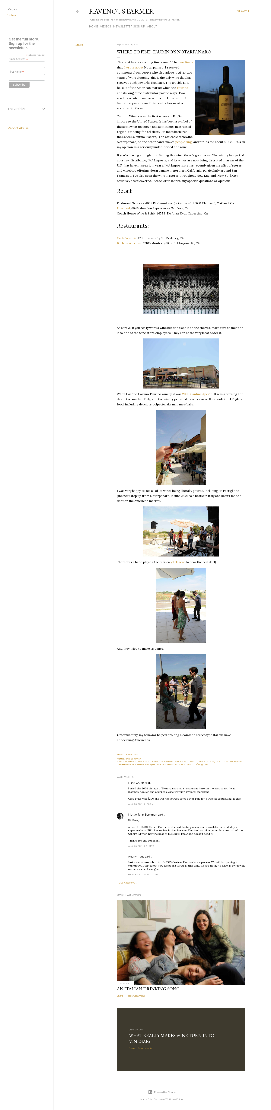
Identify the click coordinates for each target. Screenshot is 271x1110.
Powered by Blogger (162, 1092)
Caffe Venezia (126, 238)
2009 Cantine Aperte (197, 394)
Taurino (182, 88)
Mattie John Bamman (142, 814)
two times (185, 62)
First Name (16, 72)
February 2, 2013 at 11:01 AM (143, 874)
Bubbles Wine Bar (129, 243)
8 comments (145, 1048)
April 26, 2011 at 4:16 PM (141, 846)
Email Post (132, 754)
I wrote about (133, 67)
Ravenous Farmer (121, 11)
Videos (105, 26)
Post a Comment (128, 882)
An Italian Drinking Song (148, 989)
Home (93, 26)
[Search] (243, 11)
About (152, 26)
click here (178, 562)
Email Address (18, 59)
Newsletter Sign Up (129, 26)
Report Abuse (18, 128)
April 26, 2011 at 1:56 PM (141, 804)
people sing (183, 142)
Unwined (123, 208)
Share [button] (79, 44)
